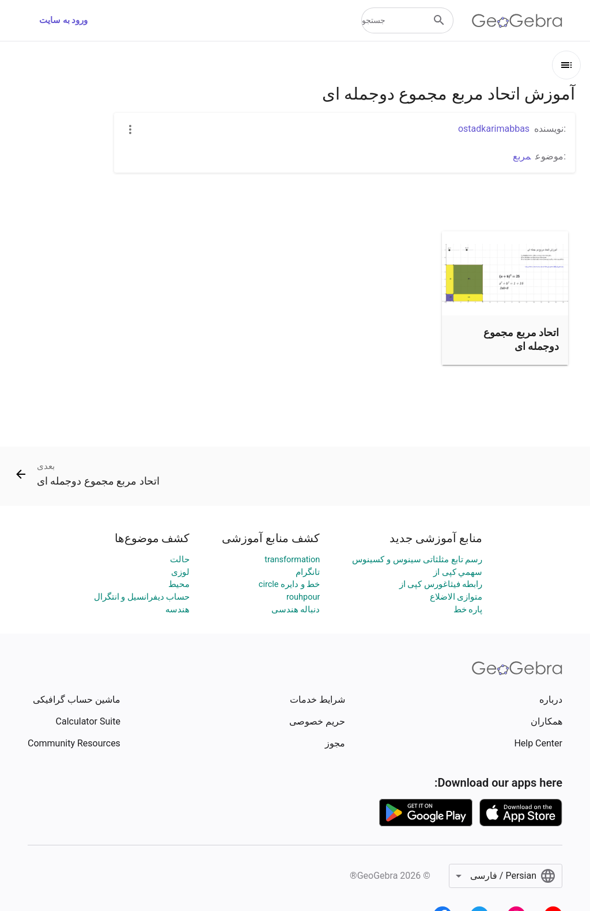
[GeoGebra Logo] (517, 21)
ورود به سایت (63, 20)
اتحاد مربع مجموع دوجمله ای (521, 339)
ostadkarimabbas (494, 128)
